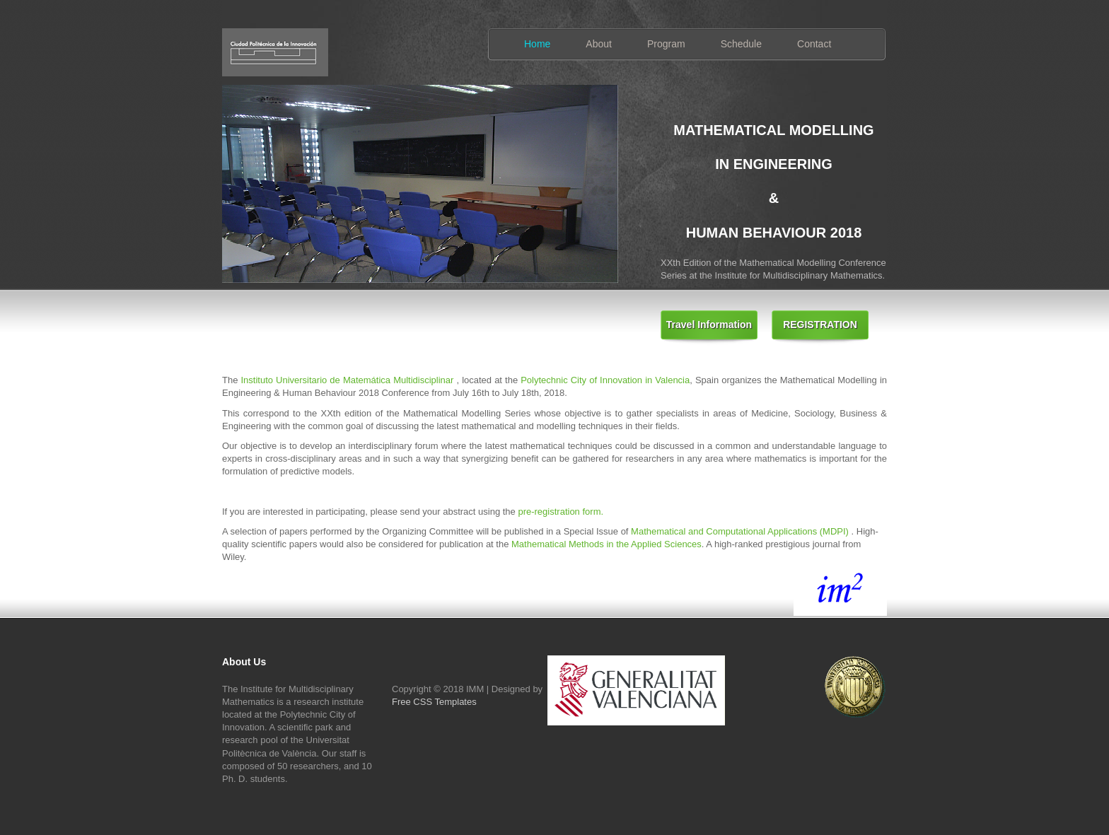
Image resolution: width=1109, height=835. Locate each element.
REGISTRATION (820, 324)
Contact (814, 43)
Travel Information (709, 324)
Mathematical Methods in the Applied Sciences (606, 544)
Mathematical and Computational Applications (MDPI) (741, 531)
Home (537, 43)
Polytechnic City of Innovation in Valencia (605, 380)
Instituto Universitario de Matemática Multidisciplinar (346, 380)
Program (666, 43)
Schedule (741, 43)
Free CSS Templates (434, 701)
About (599, 43)
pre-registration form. (560, 511)
